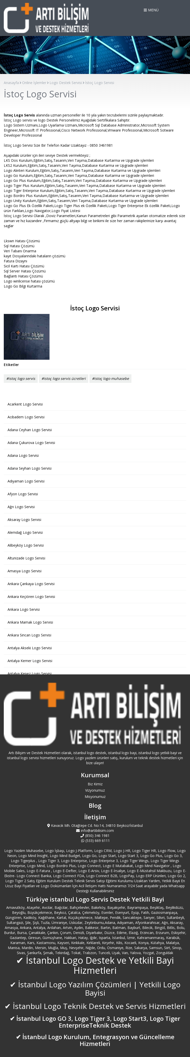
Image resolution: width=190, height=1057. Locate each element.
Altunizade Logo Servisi (26, 558)
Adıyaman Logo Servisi (26, 481)
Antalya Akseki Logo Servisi (30, 647)
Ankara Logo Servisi (24, 609)
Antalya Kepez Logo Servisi (30, 673)
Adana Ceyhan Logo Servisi (30, 429)
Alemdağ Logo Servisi (25, 532)
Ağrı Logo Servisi (21, 506)
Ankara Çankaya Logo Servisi (31, 583)
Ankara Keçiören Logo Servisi (31, 596)
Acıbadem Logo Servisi (26, 417)
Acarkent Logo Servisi (25, 404)
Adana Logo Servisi (23, 455)
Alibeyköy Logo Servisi (26, 545)
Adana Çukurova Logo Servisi (31, 442)
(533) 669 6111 (95, 840)
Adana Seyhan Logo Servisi (30, 468)
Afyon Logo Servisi (23, 494)
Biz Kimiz (95, 784)
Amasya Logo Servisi (24, 570)
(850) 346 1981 (95, 835)
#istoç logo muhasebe (110, 378)
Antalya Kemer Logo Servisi (30, 660)
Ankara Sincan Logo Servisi (29, 635)
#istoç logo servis (20, 378)
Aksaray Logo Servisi (24, 519)
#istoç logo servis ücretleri (63, 378)
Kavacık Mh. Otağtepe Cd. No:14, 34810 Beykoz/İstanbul (95, 825)
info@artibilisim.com (95, 830)
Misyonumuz (95, 796)
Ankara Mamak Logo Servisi (30, 622)
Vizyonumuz (95, 790)
